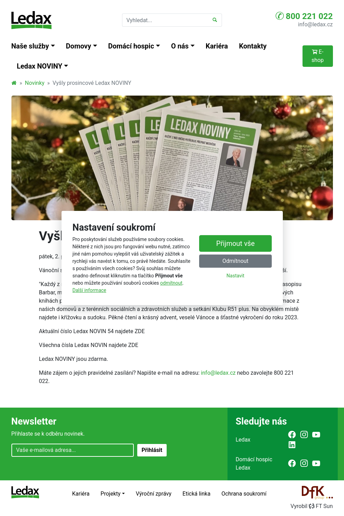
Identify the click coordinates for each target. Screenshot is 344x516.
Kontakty (253, 46)
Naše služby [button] (30, 46)
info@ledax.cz (315, 24)
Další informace (89, 290)
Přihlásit (151, 450)
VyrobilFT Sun (311, 506)
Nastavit (235, 275)
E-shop (318, 55)
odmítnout (171, 283)
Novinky (35, 83)
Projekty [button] (111, 493)
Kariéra (217, 46)
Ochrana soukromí (244, 493)
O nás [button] (180, 46)
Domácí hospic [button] (131, 46)
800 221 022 (304, 16)
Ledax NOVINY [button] (40, 66)
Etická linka (197, 493)
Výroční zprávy (153, 493)
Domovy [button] (78, 46)
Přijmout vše (235, 243)
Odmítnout (235, 260)
